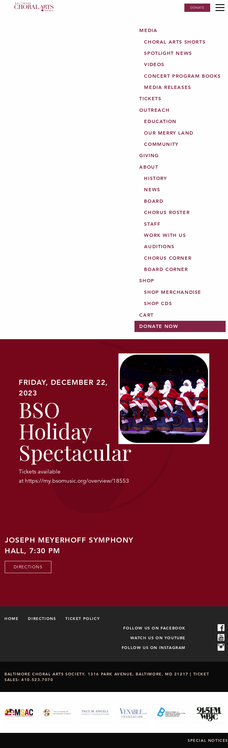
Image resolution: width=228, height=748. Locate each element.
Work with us (165, 235)
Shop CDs (158, 303)
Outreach (154, 110)
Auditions (159, 246)
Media (148, 30)
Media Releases (167, 87)
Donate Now (158, 326)
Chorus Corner (167, 258)
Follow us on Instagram (154, 647)
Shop (146, 280)
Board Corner (166, 269)
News (152, 189)
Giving (149, 155)
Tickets (150, 98)
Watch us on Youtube (158, 637)
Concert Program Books (182, 76)
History (155, 178)
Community (161, 144)
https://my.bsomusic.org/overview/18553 (77, 480)
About (148, 167)
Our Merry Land (168, 133)
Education (160, 121)
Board (153, 201)
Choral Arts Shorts (174, 42)
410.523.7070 (37, 679)
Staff (152, 224)
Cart (146, 315)
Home (11, 618)
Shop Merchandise (172, 292)
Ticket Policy (82, 618)
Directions (28, 567)
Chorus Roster (167, 212)
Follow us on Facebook (154, 628)
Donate (197, 7)
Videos (154, 64)
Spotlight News (168, 53)
